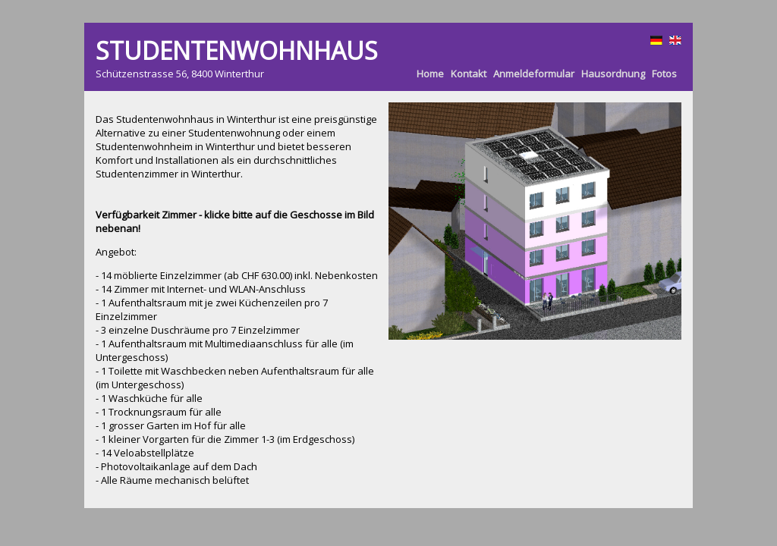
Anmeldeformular (533, 73)
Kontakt (468, 73)
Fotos (664, 73)
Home (430, 73)
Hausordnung (613, 73)
